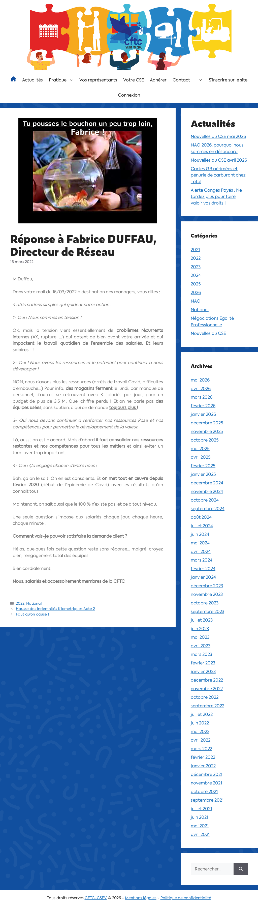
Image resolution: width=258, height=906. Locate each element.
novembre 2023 (207, 594)
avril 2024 (201, 551)
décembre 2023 (207, 586)
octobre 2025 (205, 440)
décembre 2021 (206, 774)
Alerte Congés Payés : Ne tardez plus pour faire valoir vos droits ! (216, 196)
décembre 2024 (207, 483)
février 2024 (203, 568)
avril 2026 (201, 388)
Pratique (62, 79)
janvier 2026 (203, 414)
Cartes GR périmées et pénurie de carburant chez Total (218, 175)
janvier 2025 (203, 474)
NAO (196, 301)
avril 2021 (200, 834)
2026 (196, 292)
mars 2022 (201, 748)
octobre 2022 (204, 697)
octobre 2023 (204, 603)
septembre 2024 (207, 508)
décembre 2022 (207, 680)
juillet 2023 (202, 620)
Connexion (129, 95)
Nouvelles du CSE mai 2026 (218, 136)
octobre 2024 (205, 500)
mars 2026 (201, 397)
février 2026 (203, 405)
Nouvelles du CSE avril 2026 (219, 160)
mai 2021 (200, 826)
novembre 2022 (207, 688)
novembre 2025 (207, 431)
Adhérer (158, 80)
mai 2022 (200, 731)
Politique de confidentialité (185, 897)
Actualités (32, 80)
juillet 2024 (202, 526)
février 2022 (203, 757)
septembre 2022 (207, 706)
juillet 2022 (202, 714)
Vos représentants (98, 80)
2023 (196, 267)
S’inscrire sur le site (228, 80)
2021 (195, 249)
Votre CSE (133, 80)
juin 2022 (200, 723)
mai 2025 (200, 448)
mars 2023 (201, 654)
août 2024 (201, 517)
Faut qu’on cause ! (32, 614)
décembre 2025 (207, 423)
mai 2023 (200, 637)
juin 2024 (200, 534)
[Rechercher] (241, 869)
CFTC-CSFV (96, 897)
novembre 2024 (207, 491)
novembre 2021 (206, 783)
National (34, 603)
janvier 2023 (203, 671)
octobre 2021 (204, 791)
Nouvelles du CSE (208, 333)
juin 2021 (199, 817)
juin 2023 (200, 628)
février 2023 (203, 663)
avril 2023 (200, 646)
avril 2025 (201, 457)
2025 (196, 284)
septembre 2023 (207, 611)
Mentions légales (140, 897)
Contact (181, 80)
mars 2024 (201, 560)
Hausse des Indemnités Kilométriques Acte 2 (55, 608)
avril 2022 (200, 740)
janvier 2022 (203, 766)
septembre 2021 (207, 800)
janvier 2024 (203, 577)
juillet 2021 (201, 808)
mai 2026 (200, 380)
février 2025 (203, 466)
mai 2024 (200, 543)
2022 (20, 603)
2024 (196, 275)
